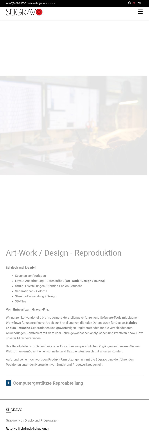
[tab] (74, 383)
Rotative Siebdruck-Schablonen (27, 428)
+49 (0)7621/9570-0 (16, 3)
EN (139, 3)
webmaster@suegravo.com (41, 3)
